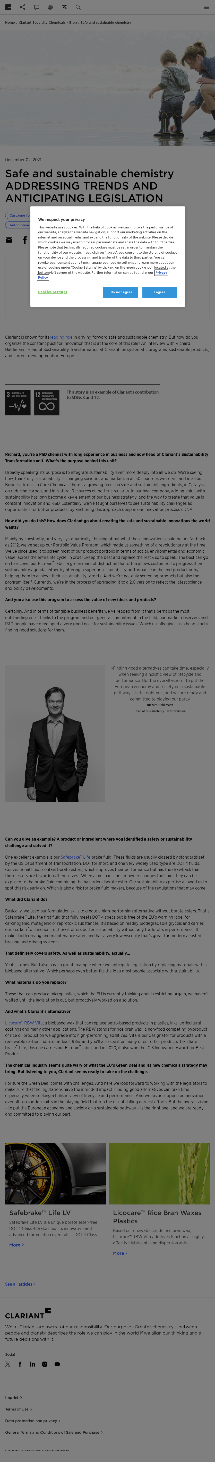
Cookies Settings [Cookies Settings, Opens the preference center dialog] (52, 292)
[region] (107, 256)
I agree (160, 292)
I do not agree (120, 292)
